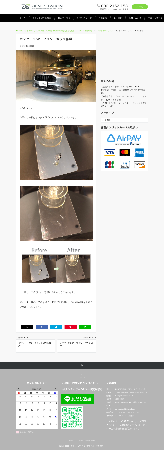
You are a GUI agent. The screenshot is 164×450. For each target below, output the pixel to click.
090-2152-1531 (115, 6)
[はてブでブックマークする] (56, 327)
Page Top (82, 375)
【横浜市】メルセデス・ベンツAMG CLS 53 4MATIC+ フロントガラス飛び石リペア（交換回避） (123, 90)
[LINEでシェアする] (85, 327)
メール (139, 7)
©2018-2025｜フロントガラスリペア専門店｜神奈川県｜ (82, 446)
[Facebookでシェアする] (42, 327)
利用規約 (117, 428)
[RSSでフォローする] (82, 365)
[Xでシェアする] (27, 327)
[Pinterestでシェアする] (71, 327)
